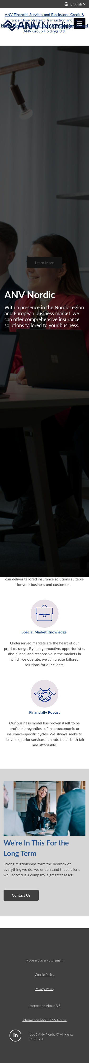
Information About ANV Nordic (44, 1020)
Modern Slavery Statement (44, 960)
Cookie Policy (44, 975)
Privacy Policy (44, 989)
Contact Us (21, 895)
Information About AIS (44, 1006)
